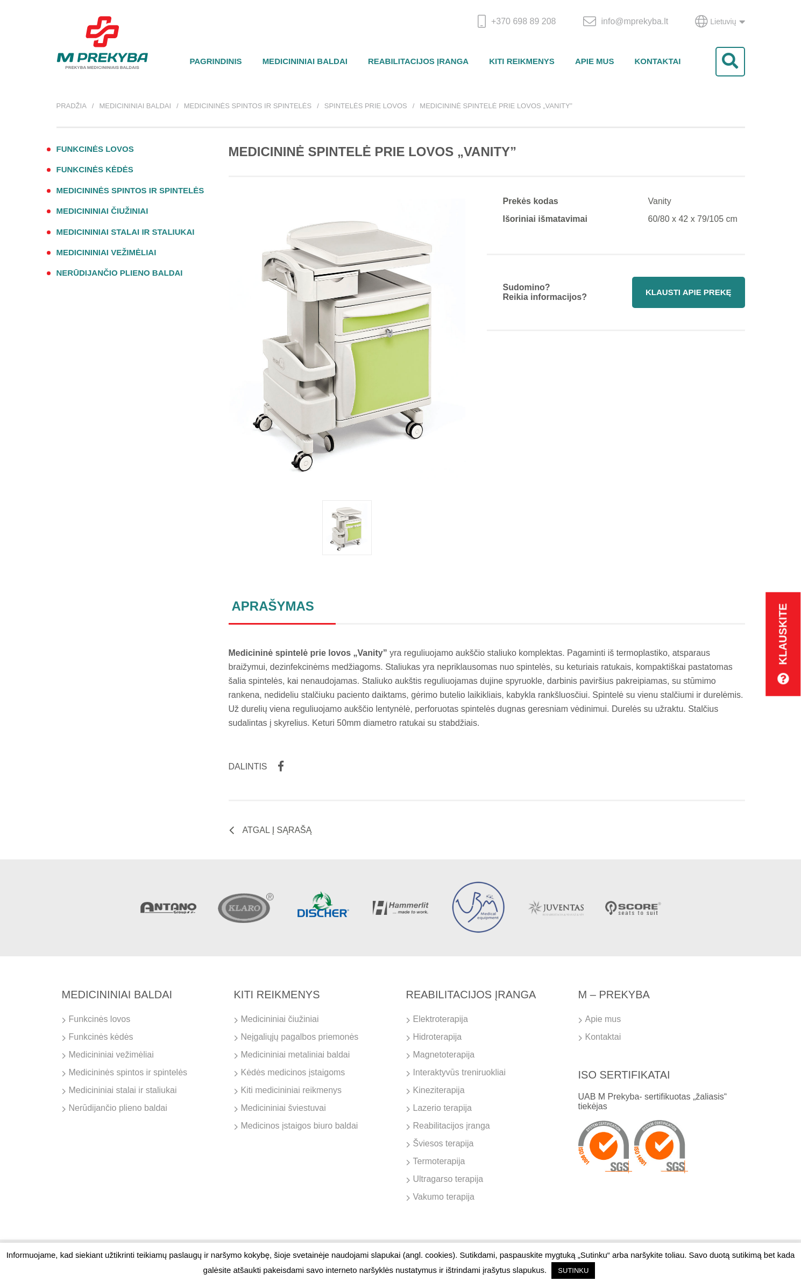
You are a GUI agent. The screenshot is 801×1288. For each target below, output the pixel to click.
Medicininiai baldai (305, 61)
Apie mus (594, 61)
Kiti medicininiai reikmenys (291, 1090)
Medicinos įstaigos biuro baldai (299, 1125)
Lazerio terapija (442, 1107)
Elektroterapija (440, 1019)
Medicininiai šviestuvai (283, 1107)
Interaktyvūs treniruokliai (459, 1072)
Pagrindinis (215, 61)
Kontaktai (657, 61)
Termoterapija (439, 1161)
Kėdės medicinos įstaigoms (293, 1072)
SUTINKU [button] (573, 1270)
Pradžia (71, 106)
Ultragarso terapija (448, 1179)
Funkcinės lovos (95, 148)
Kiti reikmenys (522, 61)
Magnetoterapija (444, 1054)
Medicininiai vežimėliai (106, 252)
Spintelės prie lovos (365, 106)
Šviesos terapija (443, 1143)
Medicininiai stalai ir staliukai (125, 231)
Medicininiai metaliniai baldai (295, 1054)
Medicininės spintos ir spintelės (247, 106)
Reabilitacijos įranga (418, 61)
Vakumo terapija (443, 1196)
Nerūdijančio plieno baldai (119, 272)
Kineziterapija (439, 1090)
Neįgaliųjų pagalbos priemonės (300, 1036)
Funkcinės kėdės (94, 169)
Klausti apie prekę (688, 292)
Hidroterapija (437, 1036)
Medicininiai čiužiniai (102, 210)
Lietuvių (720, 21)
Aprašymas (273, 606)
